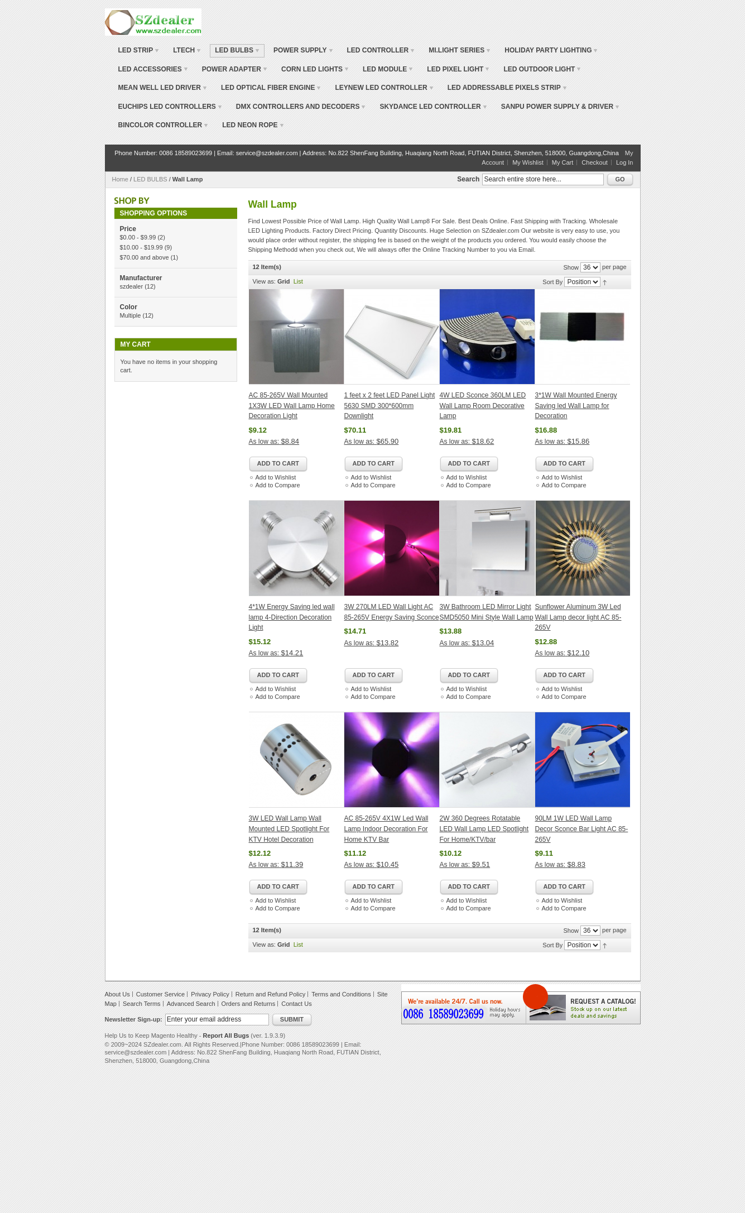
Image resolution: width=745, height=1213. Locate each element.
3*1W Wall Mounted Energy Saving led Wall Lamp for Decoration (576, 405)
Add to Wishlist (276, 477)
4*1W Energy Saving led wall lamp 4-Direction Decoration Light (292, 617)
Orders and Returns (249, 1003)
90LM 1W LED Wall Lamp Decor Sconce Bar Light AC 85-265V (581, 828)
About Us (117, 994)
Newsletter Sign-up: (133, 1019)
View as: (264, 281)
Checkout (594, 162)
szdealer (131, 286)
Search (468, 179)
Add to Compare (278, 485)
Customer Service (160, 994)
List (298, 281)
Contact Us (296, 1003)
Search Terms (142, 1003)
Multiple (130, 315)
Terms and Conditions (341, 994)
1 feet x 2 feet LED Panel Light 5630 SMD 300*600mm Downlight (389, 405)
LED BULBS (150, 179)
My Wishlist (528, 162)
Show (571, 267)
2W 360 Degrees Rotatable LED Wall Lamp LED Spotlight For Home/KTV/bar (484, 828)
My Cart (563, 162)
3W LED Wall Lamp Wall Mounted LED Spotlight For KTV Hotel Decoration (289, 828)
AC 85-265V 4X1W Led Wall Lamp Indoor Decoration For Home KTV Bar (386, 828)
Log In (624, 162)
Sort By (552, 282)
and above (144, 257)
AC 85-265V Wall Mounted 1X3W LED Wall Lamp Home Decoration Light (292, 405)
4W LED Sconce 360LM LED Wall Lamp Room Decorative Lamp (483, 405)
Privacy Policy (210, 994)
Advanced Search (191, 1003)
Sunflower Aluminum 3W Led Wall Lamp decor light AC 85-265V (578, 617)
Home (120, 179)
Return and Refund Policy (270, 994)
